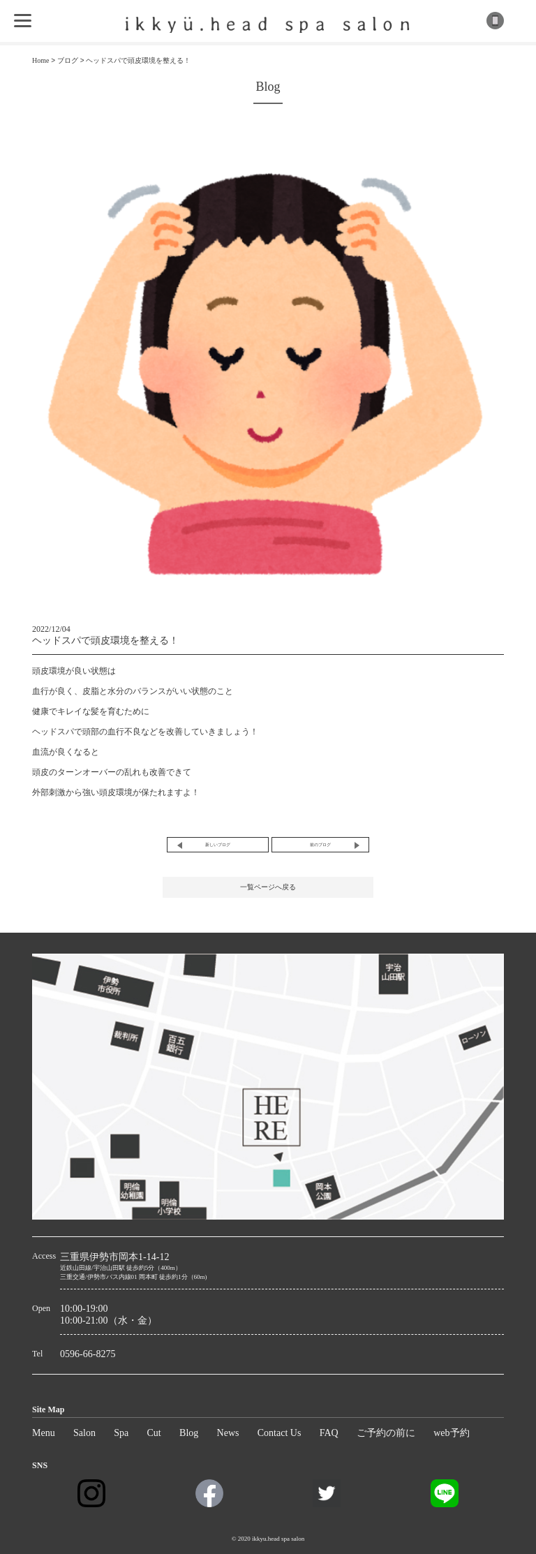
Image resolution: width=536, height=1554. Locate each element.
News (228, 1433)
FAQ (329, 1433)
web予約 (451, 1433)
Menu (43, 1433)
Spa (121, 1433)
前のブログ (320, 845)
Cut (154, 1433)
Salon (84, 1433)
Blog (188, 1433)
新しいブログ (217, 845)
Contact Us (280, 1433)
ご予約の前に (386, 1433)
